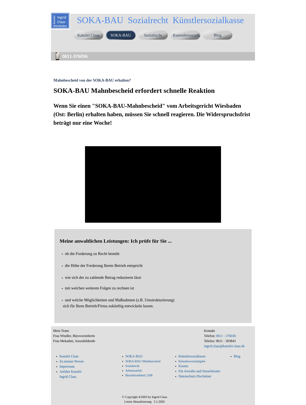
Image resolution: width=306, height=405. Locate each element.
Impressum (67, 366)
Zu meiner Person (72, 361)
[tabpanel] (153, 113)
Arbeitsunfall (133, 370)
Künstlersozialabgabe (192, 361)
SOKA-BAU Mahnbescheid (142, 361)
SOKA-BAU (120, 35)
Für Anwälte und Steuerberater (199, 371)
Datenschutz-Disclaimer (194, 376)
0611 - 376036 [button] (225, 336)
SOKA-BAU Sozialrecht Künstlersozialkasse (160, 20)
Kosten (183, 366)
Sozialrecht (153, 35)
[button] (73, 52)
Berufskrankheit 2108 (138, 375)
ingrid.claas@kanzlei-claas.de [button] (224, 346)
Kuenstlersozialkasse (189, 35)
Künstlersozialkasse (191, 356)
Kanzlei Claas (88, 35)
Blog (217, 35)
